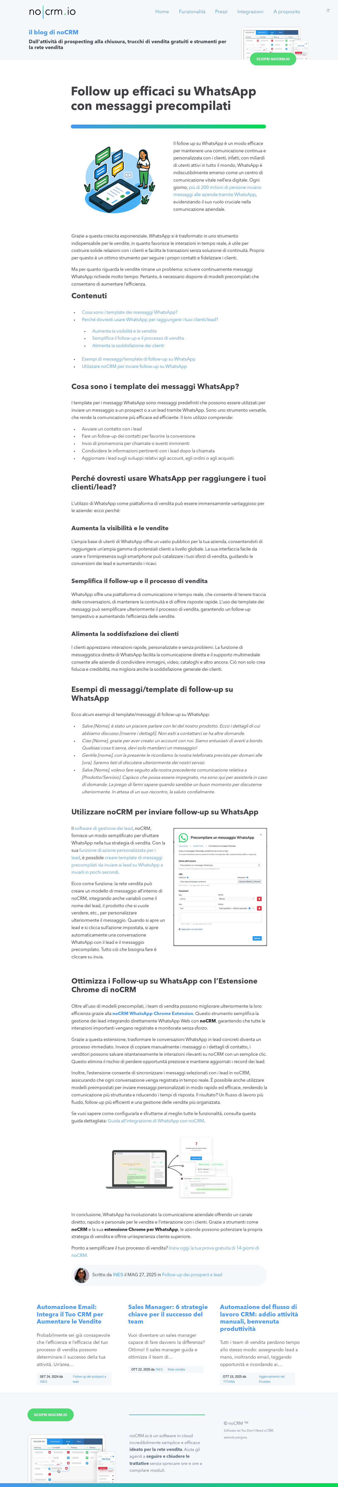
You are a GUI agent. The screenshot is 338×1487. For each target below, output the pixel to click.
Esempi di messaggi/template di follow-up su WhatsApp (139, 359)
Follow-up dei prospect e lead (192, 1275)
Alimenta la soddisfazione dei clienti (128, 346)
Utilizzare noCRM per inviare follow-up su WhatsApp (134, 367)
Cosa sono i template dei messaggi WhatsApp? (129, 312)
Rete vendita (176, 1369)
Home (162, 11)
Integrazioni (250, 11)
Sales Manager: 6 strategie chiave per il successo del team (168, 1314)
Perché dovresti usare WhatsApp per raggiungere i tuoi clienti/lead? (150, 320)
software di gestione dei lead (103, 829)
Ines (118, 1274)
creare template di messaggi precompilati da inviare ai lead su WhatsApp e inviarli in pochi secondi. (117, 865)
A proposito (287, 11)
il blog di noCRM (54, 33)
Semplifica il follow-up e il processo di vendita (138, 338)
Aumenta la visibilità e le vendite (124, 331)
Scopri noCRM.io (273, 59)
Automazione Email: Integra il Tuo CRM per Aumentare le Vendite (70, 1314)
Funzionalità (192, 11)
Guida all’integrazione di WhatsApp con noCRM (156, 1121)
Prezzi (221, 11)
